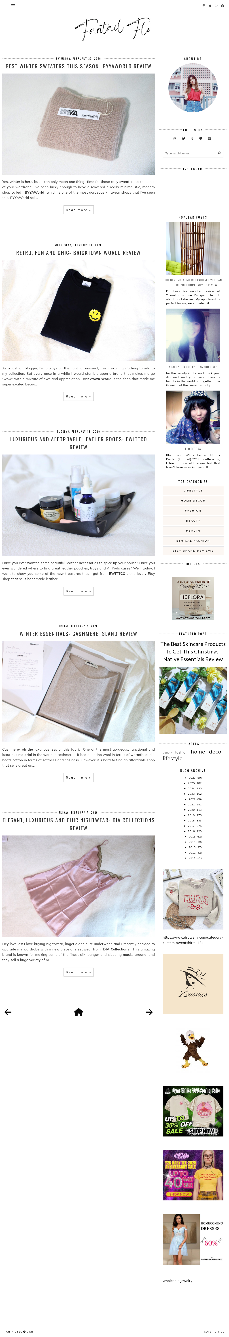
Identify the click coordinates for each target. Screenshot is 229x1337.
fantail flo (13, 1331)
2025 (191, 783)
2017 (191, 825)
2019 (191, 815)
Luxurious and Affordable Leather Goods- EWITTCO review (78, 443)
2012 (192, 852)
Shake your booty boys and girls (193, 366)
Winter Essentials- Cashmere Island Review (79, 633)
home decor (193, 500)
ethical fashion (193, 540)
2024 (191, 788)
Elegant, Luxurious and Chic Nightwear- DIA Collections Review (78, 824)
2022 (192, 799)
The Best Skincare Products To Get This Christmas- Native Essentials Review (193, 651)
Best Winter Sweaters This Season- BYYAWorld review (79, 66)
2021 (191, 804)
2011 (192, 858)
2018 (191, 820)
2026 (192, 777)
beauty (193, 520)
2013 (192, 847)
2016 (191, 831)
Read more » (78, 210)
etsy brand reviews (193, 550)
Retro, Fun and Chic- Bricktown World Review (78, 252)
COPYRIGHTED (214, 1331)
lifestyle (193, 490)
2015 (192, 836)
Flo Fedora (193, 448)
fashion (193, 510)
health (193, 530)
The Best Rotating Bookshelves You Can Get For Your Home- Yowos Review (193, 282)
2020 (191, 809)
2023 (191, 793)
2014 (192, 842)
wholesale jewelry (178, 1281)
